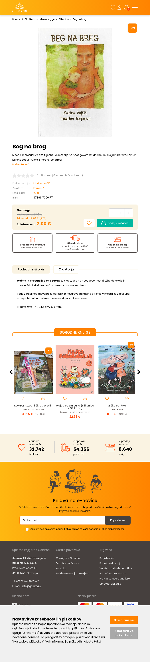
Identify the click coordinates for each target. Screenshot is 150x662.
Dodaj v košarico (115, 223)
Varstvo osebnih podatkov (116, 568)
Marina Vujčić (41, 183)
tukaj (97, 641)
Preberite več (20, 164)
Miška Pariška (116, 405)
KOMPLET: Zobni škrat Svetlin (33, 406)
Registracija (107, 558)
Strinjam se (124, 620)
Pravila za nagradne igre (115, 578)
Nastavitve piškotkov (124, 633)
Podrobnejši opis (31, 269)
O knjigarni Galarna (68, 558)
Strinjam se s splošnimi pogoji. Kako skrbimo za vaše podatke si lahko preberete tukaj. (77, 528)
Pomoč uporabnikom (113, 573)
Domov (16, 19)
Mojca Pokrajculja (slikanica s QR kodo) (75, 406)
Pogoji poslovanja (110, 563)
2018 (36, 193)
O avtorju (68, 269)
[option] (33, 382)
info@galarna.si (31, 586)
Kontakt (61, 568)
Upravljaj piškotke (110, 583)
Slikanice (64, 19)
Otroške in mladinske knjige (39, 19)
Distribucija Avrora (67, 563)
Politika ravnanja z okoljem (72, 573)
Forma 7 (38, 188)
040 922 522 (31, 580)
